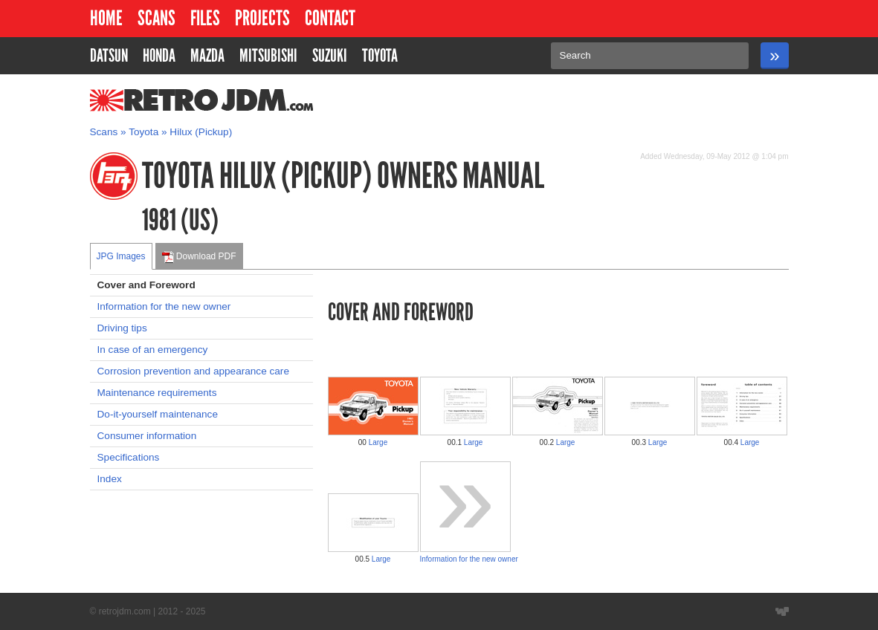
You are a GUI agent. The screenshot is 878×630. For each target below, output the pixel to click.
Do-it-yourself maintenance (157, 414)
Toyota (143, 131)
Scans (156, 18)
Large (378, 442)
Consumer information (147, 435)
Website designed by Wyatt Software (782, 611)
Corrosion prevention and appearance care (193, 371)
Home (106, 18)
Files (205, 18)
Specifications (128, 457)
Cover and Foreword (146, 284)
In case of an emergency (152, 349)
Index (109, 478)
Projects (262, 18)
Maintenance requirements (157, 392)
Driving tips (122, 328)
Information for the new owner (164, 306)
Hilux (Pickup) (201, 131)
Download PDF (199, 257)
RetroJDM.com (163, 100)
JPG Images (121, 256)
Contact (330, 18)
